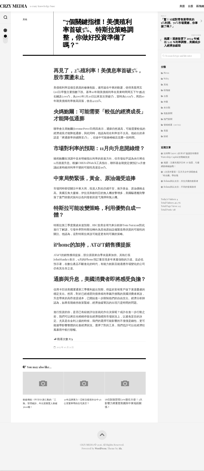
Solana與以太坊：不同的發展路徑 (180, 187)
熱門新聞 (168, 119)
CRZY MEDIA (19, 6)
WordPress (100, 449)
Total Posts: (166, 210)
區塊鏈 (194, 6)
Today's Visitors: (169, 200)
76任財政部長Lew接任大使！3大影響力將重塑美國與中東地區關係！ (123, 404)
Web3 (166, 79)
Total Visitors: (167, 203)
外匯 (166, 102)
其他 (25, 20)
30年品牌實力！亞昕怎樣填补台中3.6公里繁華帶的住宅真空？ (82, 402)
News (166, 73)
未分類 (167, 108)
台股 (184, 6)
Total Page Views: (169, 207)
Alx (120, 449)
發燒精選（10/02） (173, 125)
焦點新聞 (168, 114)
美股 (176, 6)
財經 (166, 137)
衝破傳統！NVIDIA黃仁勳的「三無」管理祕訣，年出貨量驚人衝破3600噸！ (41, 404)
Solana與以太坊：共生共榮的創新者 (181, 181)
